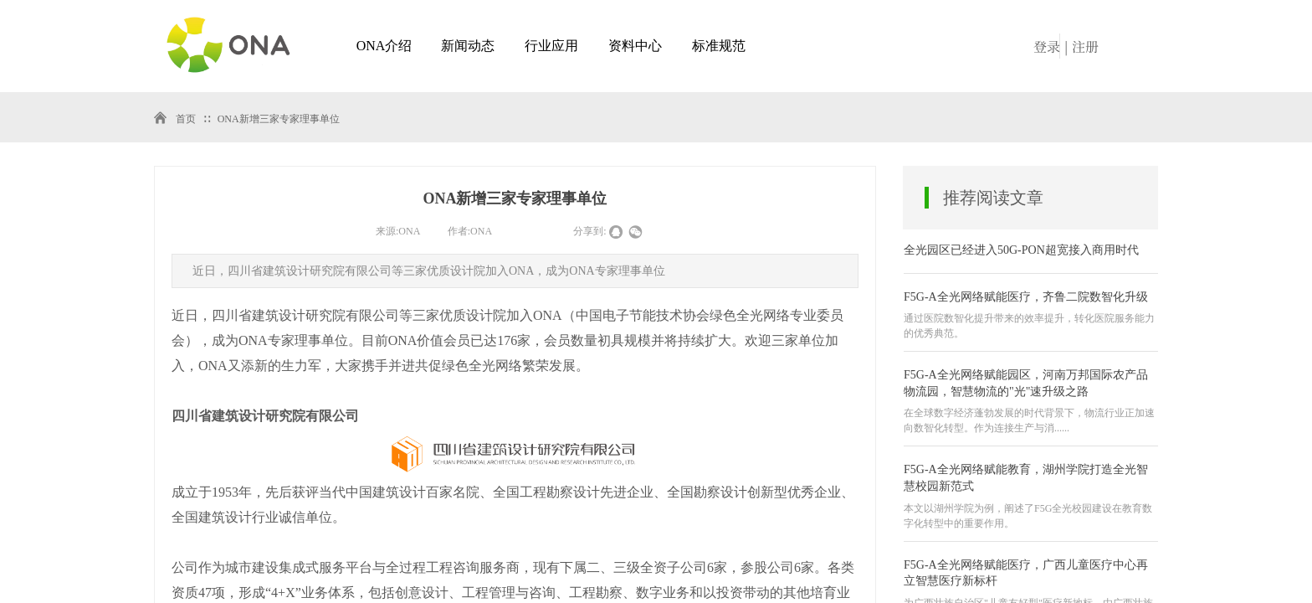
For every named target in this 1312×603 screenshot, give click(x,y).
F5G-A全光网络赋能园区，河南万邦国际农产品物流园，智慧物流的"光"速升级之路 (1026, 383)
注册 (1085, 46)
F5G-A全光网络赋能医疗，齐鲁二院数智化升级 (1026, 297)
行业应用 (551, 46)
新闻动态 (468, 46)
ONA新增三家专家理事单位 (279, 119)
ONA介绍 (384, 46)
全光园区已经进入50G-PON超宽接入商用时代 (1021, 250)
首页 (186, 119)
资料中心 (635, 46)
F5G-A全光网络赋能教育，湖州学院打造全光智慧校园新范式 (1026, 477)
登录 (1046, 46)
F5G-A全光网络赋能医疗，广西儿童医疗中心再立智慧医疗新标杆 (1026, 573)
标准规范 (719, 46)
